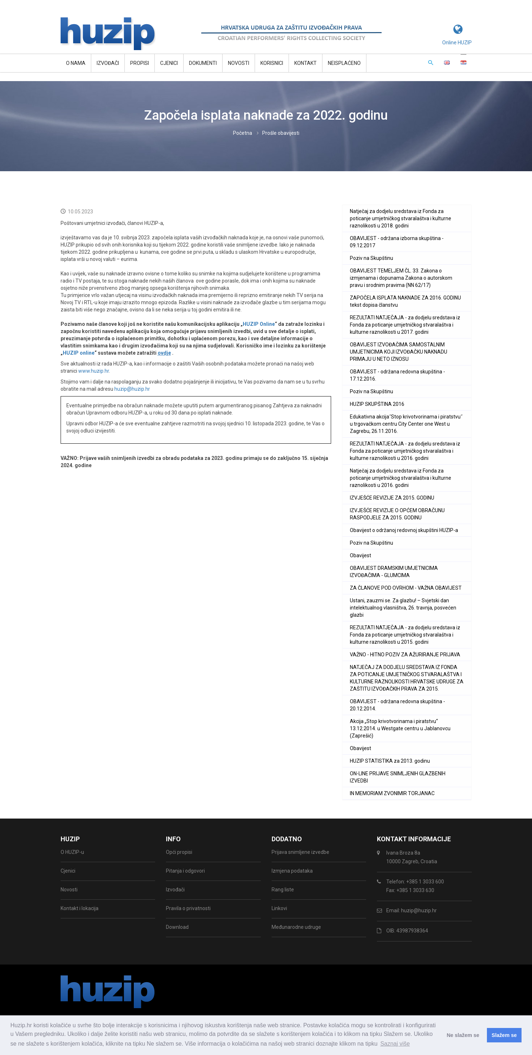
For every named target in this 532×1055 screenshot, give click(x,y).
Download (177, 927)
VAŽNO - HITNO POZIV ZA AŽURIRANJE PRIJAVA (405, 654)
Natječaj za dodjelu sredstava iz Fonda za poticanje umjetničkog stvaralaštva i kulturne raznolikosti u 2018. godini (400, 218)
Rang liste (283, 889)
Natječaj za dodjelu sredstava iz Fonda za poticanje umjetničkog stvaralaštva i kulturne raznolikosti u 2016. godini (400, 478)
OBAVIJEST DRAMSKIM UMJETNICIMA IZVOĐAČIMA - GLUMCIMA (394, 571)
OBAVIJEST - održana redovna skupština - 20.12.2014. (397, 705)
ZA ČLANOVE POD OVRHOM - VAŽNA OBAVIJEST (406, 588)
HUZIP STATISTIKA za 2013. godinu (390, 761)
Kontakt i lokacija (79, 908)
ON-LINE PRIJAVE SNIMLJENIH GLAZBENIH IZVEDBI (397, 777)
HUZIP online (78, 353)
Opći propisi (179, 852)
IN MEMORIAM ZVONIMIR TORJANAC (392, 793)
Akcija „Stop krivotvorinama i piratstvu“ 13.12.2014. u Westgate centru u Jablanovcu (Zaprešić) (400, 728)
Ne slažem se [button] (463, 1035)
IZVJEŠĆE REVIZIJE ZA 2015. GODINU (392, 498)
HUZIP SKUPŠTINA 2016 (377, 404)
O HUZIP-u (72, 852)
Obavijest (360, 555)
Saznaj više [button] (395, 1044)
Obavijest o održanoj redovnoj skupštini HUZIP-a (404, 530)
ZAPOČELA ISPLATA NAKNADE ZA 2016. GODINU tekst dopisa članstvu (405, 301)
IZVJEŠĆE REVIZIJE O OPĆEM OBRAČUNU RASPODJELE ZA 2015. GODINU (397, 513)
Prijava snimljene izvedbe (300, 852)
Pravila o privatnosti (188, 908)
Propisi (139, 63)
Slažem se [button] (504, 1035)
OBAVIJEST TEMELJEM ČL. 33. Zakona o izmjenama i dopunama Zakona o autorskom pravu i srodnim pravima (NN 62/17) (401, 278)
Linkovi (279, 908)
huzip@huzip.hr (132, 389)
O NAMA (75, 63)
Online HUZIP (457, 42)
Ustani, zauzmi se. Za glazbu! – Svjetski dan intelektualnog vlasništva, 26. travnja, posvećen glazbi (403, 608)
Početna (242, 133)
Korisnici (271, 63)
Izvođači (108, 63)
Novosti (238, 63)
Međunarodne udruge (296, 927)
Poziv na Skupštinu (371, 258)
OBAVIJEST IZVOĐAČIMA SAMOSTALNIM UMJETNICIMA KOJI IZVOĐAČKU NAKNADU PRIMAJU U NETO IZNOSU (398, 352)
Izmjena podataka (292, 871)
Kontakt (305, 63)
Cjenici (169, 63)
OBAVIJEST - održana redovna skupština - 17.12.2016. (397, 375)
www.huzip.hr (93, 371)
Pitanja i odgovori (185, 871)
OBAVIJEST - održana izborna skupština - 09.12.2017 (397, 241)
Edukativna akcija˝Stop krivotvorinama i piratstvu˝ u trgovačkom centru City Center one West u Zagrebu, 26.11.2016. (406, 424)
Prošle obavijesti (280, 133)
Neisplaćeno (344, 63)
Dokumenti (203, 63)
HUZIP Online (259, 324)
